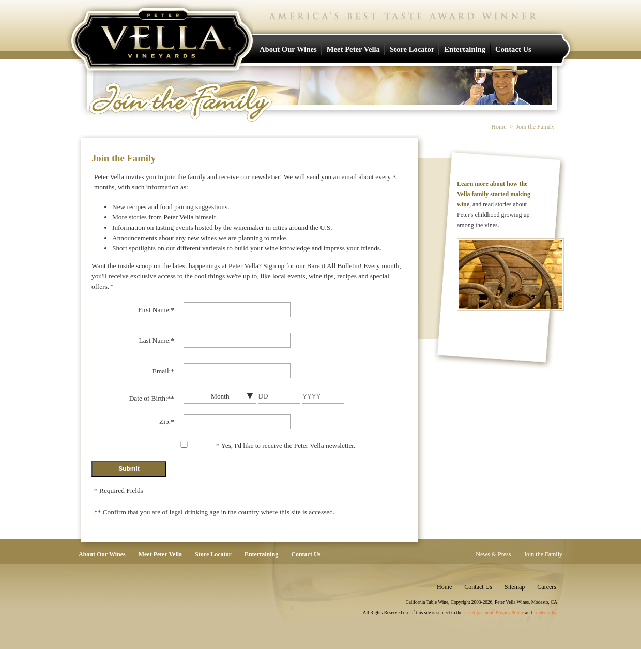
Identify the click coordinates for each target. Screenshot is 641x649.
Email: (163, 371)
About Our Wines (288, 49)
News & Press (493, 554)
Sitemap (515, 587)
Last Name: (156, 340)
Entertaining (464, 49)
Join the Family (543, 554)
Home (498, 126)
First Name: (156, 310)
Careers (546, 587)
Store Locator (412, 49)
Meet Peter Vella (353, 49)
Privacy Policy (510, 612)
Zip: (166, 421)
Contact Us (513, 49)
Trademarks (544, 612)
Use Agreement (478, 612)
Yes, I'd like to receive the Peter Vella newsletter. (285, 445)
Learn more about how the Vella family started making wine (493, 194)
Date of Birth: (151, 398)
